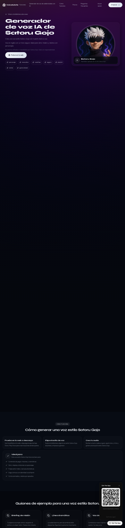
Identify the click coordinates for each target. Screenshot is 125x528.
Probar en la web (15, 55)
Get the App (115, 523)
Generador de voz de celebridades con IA (42, 5)
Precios (75, 5)
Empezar (115, 5)
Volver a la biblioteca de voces (16, 14)
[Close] (119, 485)
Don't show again (111, 517)
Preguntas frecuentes (84, 5)
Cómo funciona (62, 5)
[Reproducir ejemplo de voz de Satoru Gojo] (77, 60)
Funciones (23, 5)
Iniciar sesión (100, 5)
